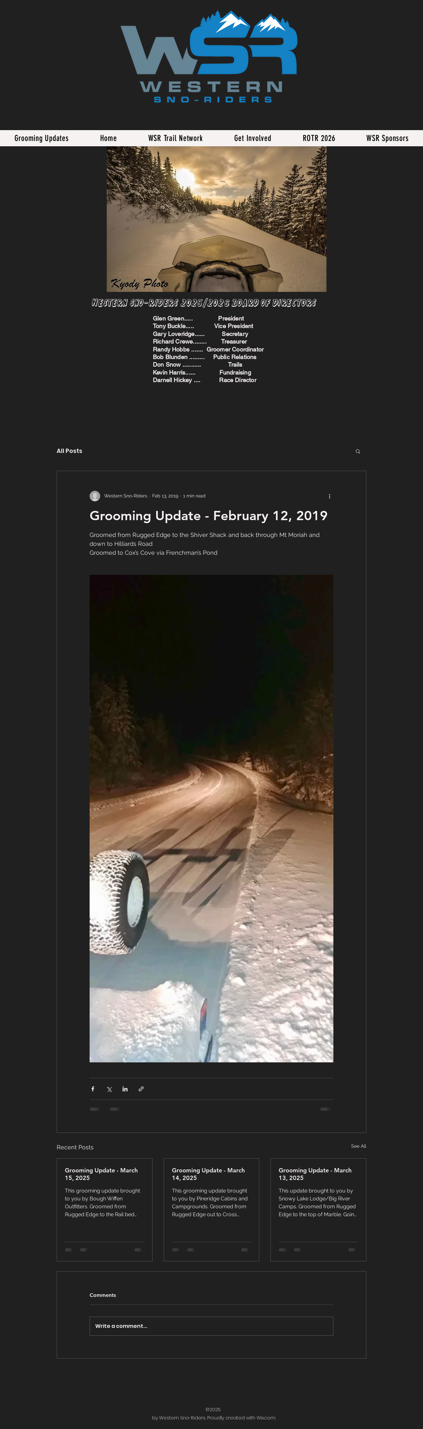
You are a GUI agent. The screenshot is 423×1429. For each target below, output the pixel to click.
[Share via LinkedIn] (125, 1089)
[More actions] (329, 496)
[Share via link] (141, 1089)
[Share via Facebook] (93, 1089)
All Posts (69, 451)
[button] (358, 451)
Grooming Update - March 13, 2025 (315, 1174)
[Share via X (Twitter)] (109, 1089)
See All (358, 1146)
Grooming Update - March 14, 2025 (208, 1174)
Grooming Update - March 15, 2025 (101, 1174)
